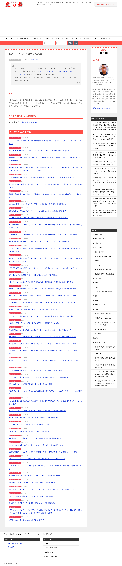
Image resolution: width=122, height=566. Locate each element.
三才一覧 (97, 265)
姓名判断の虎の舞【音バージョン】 (18, 544)
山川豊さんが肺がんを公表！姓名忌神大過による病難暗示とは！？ (32, 431)
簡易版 (35, 122)
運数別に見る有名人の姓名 (103, 313)
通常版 (24, 122)
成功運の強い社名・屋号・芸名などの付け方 (105, 366)
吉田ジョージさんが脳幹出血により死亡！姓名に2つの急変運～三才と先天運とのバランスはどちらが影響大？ (104, 136)
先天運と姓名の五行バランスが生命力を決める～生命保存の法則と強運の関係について (105, 383)
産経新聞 (34, 59)
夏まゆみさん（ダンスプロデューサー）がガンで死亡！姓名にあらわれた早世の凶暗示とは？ (41, 489)
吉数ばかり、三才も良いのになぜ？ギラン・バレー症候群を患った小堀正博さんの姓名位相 (41, 316)
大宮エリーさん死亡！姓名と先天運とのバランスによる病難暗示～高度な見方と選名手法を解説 (42, 289)
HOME (13, 534)
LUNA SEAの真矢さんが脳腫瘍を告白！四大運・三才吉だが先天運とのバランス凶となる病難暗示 (43, 234)
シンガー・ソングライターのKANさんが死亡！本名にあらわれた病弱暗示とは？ (37, 459)
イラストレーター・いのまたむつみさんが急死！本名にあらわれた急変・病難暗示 (37, 411)
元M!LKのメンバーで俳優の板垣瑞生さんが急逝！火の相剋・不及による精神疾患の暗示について (42, 295)
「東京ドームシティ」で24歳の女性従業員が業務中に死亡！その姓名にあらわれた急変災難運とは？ (104, 155)
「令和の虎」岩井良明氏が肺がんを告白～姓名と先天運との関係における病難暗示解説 (39, 377)
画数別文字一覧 (98, 247)
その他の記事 (97, 353)
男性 (70, 43)
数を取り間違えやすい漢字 (103, 256)
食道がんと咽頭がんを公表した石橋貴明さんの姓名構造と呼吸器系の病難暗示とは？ (38, 204)
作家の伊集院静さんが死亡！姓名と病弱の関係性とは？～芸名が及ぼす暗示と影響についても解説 (43, 452)
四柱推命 (96, 300)
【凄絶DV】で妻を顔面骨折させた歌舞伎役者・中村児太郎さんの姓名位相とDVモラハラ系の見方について (104, 192)
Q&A (96, 38)
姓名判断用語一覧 (98, 239)
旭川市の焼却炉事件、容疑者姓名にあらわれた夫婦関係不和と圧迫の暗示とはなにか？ (104, 146)
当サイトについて (50, 543)
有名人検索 (98, 333)
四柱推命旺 (11, 547)
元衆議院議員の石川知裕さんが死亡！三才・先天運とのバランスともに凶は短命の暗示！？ (41, 241)
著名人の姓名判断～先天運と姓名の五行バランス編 (105, 324)
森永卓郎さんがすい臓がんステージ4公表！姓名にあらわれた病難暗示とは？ (36, 438)
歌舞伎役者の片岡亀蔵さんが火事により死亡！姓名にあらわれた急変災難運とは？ (37, 211)
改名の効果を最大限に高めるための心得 (105, 348)
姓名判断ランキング (99, 305)
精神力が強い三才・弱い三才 (103, 269)
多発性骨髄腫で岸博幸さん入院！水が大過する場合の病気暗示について (34, 496)
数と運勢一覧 (24, 38)
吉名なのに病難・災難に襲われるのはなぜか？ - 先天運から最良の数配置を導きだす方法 (105, 374)
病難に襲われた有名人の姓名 (103, 318)
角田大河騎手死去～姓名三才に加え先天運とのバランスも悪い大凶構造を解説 (36, 370)
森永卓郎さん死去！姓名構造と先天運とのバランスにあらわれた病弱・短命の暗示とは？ (40, 330)
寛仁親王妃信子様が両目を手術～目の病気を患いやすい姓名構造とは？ (34, 417)
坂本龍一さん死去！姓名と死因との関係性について (27, 520)
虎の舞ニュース (98, 278)
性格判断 (74, 38)
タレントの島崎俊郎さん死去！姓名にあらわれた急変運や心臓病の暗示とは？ (36, 445)
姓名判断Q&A (97, 338)
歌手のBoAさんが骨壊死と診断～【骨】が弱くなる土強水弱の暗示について (35, 275)
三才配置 (47, 38)
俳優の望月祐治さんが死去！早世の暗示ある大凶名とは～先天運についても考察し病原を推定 (41, 177)
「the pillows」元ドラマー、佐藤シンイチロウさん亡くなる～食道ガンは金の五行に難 (39, 151)
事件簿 (95, 296)
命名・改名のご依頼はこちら (105, 4)
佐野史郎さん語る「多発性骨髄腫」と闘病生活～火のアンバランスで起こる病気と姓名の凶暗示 (42, 337)
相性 (67, 38)
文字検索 (35, 38)
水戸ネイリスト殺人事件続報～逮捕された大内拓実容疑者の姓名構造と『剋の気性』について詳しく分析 (104, 212)
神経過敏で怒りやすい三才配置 (104, 274)
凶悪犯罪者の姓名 (100, 329)
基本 (12, 38)
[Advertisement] (61, 22)
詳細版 (29, 122)
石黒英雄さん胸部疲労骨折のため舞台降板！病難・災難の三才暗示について (35, 482)
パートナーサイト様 (51, 556)
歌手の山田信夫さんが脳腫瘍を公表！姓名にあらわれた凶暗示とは (32, 384)
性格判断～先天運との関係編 (103, 291)
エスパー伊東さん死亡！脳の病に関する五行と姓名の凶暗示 (30, 424)
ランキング (87, 38)
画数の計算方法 (99, 252)
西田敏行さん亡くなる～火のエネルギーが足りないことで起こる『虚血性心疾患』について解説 (42, 344)
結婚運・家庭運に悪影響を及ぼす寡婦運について (105, 359)
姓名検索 (104, 38)
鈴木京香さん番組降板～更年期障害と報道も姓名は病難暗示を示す (32, 503)
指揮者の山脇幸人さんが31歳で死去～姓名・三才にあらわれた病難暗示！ (34, 475)
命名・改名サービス (99, 342)
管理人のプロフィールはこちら (101, 108)
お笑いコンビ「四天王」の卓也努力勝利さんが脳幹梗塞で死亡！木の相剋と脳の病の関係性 (41, 282)
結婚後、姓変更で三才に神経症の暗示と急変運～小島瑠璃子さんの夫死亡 (34, 323)
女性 (76, 43)
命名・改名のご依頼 (51, 547)
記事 (57, 38)
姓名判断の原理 (98, 234)
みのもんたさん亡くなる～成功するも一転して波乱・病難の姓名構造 (33, 309)
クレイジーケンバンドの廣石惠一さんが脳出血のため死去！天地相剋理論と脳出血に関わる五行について (45, 302)
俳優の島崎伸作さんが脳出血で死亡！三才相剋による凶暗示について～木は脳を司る (38, 218)
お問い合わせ (49, 552)
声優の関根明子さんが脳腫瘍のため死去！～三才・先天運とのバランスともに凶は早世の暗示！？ (43, 268)
